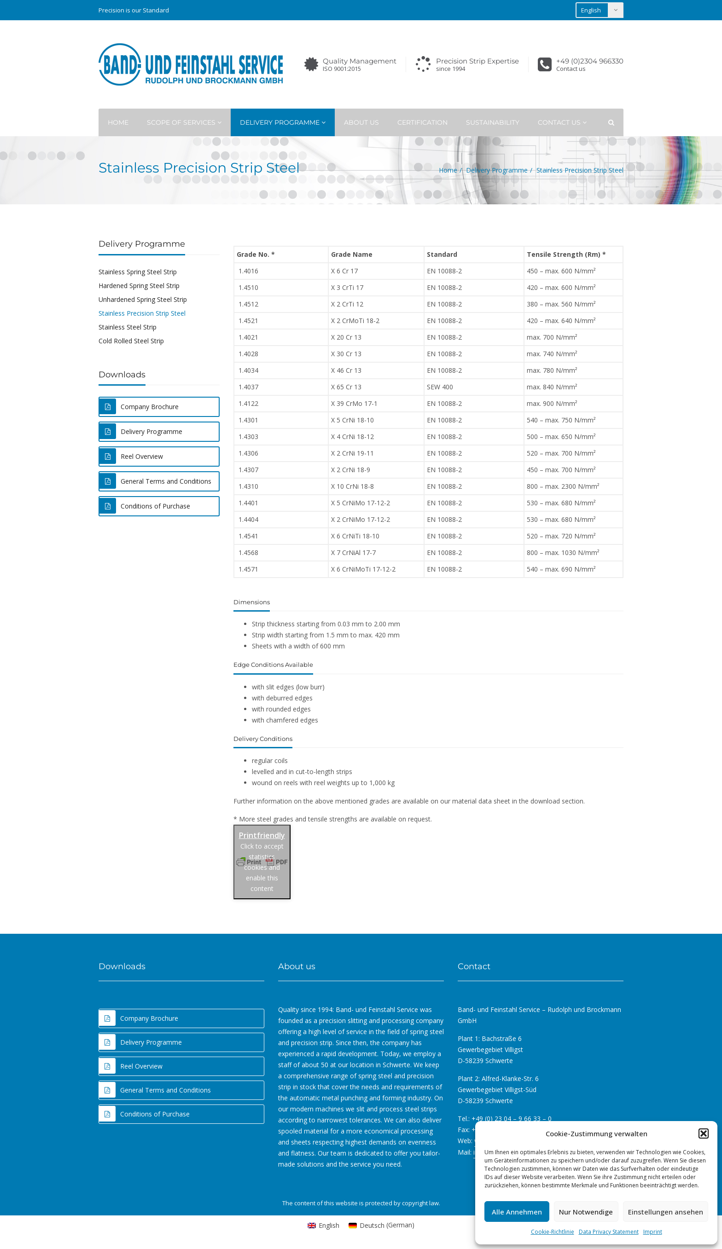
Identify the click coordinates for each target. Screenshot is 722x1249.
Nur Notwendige (586, 1211)
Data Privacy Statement (609, 1232)
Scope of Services (184, 122)
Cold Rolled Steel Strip (131, 340)
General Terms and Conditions (155, 481)
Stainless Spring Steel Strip (138, 271)
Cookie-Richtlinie (552, 1232)
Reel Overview (131, 456)
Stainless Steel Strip (128, 327)
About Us (361, 122)
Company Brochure (139, 406)
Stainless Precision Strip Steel (142, 313)
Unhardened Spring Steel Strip (143, 299)
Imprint (652, 1232)
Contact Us (562, 122)
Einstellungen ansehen (665, 1211)
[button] (703, 1133)
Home (118, 122)
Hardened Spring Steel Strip (139, 285)
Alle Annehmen (517, 1211)
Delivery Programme (283, 122)
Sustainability (492, 122)
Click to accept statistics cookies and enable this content (262, 867)
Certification (422, 122)
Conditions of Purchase (144, 506)
